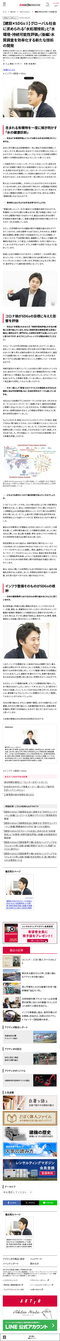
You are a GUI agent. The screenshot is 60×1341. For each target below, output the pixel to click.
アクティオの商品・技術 (14, 1258)
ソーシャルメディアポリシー (41, 1285)
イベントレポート (11, 1263)
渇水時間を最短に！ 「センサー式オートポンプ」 (26, 782)
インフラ (8, 73)
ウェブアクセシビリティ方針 (14, 1289)
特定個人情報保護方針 (12, 1285)
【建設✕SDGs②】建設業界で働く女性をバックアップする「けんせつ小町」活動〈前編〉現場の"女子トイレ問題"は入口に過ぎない (30, 845)
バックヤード (36, 1258)
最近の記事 (16, 950)
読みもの (13, 12)
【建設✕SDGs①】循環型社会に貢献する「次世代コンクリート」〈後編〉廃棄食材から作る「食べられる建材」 (30, 824)
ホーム (5, 12)
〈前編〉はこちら (9, 69)
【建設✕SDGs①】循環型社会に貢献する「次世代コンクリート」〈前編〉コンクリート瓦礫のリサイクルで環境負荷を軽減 (30, 815)
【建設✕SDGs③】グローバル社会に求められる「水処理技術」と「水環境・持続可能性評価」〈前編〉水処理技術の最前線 (30, 834)
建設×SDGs (20, 73)
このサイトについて (11, 1280)
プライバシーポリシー (39, 1280)
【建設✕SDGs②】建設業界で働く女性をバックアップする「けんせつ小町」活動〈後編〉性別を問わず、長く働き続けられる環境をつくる (30, 857)
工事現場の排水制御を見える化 (19, 794)
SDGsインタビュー (25, 12)
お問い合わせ (36, 1289)
